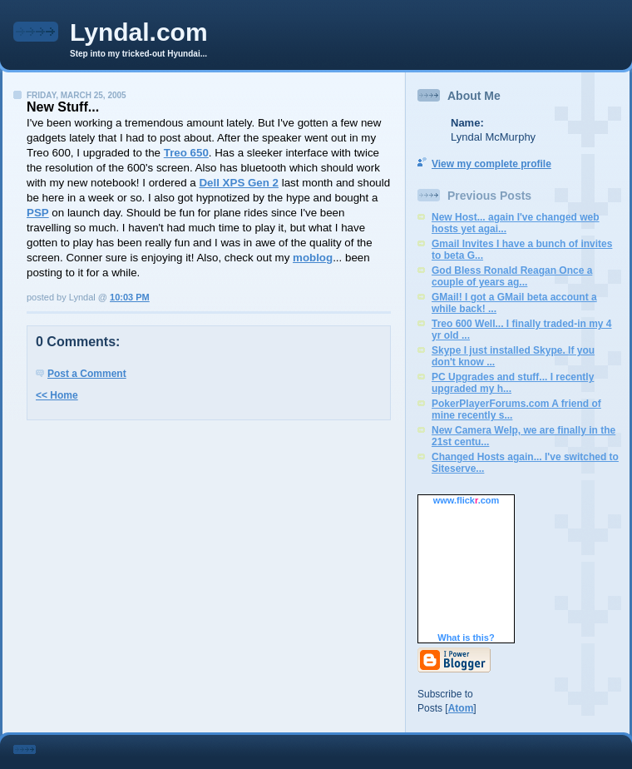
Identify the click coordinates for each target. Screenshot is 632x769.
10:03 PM (130, 297)
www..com (466, 500)
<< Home (57, 395)
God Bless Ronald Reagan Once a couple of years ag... (512, 276)
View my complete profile (491, 164)
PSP (38, 212)
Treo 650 (186, 152)
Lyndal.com (139, 32)
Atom (461, 708)
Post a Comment (86, 374)
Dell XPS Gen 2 (239, 182)
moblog (313, 257)
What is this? (465, 637)
